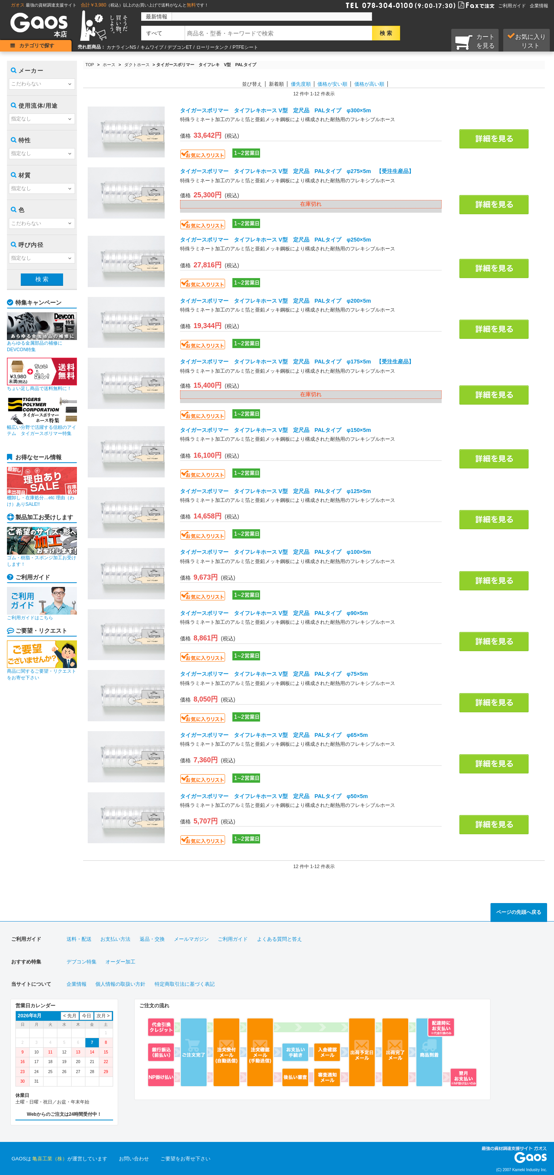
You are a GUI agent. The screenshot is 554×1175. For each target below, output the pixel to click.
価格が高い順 (369, 84)
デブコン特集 (82, 962)
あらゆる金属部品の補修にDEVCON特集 (42, 332)
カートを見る (475, 42)
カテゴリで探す (36, 45)
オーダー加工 (120, 962)
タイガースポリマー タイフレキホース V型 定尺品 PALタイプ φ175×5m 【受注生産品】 (297, 361)
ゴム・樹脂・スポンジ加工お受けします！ (42, 547)
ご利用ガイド (512, 5)
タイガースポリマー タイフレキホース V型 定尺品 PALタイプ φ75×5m (274, 674)
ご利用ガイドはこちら (42, 603)
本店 (60, 34)
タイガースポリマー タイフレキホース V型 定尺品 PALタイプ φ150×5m (275, 430)
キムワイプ (152, 47)
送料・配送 (79, 939)
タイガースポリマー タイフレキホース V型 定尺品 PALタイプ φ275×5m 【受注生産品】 (297, 171)
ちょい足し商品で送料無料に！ (42, 374)
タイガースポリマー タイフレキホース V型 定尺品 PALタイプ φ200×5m (275, 301)
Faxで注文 (467, 4)
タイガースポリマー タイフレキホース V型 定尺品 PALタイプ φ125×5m (275, 491)
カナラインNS (121, 47)
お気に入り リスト (526, 41)
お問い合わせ (134, 1159)
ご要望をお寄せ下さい (185, 1159)
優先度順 (301, 84)
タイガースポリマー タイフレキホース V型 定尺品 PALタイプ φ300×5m (275, 110)
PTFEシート (245, 47)
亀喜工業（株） (49, 1159)
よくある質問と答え (279, 939)
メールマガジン (191, 939)
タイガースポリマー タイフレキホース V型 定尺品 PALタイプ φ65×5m (274, 735)
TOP (89, 64)
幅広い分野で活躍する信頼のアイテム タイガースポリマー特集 (42, 417)
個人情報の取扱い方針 (120, 984)
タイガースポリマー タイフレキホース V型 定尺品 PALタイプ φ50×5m (274, 796)
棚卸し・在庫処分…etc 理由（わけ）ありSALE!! (42, 487)
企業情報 (539, 5)
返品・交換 (152, 939)
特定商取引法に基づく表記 (185, 984)
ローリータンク (212, 47)
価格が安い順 (332, 84)
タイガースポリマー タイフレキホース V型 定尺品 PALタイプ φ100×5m (275, 552)
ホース (109, 64)
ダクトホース (137, 64)
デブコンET (179, 47)
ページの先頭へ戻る (518, 912)
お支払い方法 (115, 939)
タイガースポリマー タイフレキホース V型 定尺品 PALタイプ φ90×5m (274, 613)
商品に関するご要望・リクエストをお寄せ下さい (42, 660)
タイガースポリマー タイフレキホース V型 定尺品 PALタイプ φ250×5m (275, 240)
